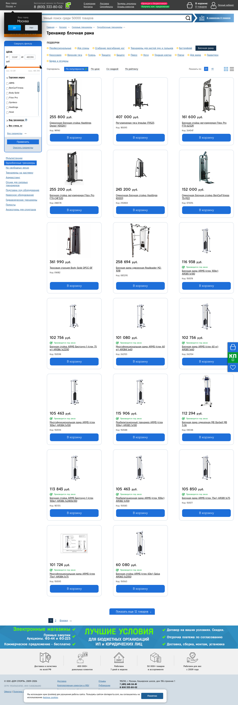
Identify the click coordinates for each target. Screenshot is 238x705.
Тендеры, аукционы (126, 3)
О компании (89, 3)
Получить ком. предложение (155, 6)
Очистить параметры (23, 147)
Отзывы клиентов (125, 6)
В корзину (74, 137)
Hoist (11, 112)
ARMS (11, 83)
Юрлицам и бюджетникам (154, 3)
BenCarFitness (16, 88)
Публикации (104, 685)
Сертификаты (106, 6)
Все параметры (14, 133)
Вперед (64, 620)
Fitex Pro (13, 97)
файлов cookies (50, 697)
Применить (23, 141)
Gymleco (13, 102)
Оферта (7, 691)
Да (14, 27)
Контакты (88, 6)
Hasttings (13, 107)
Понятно (152, 696)
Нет (31, 27)
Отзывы (102, 681)
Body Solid (14, 93)
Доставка (104, 3)
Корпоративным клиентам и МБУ (73, 685)
